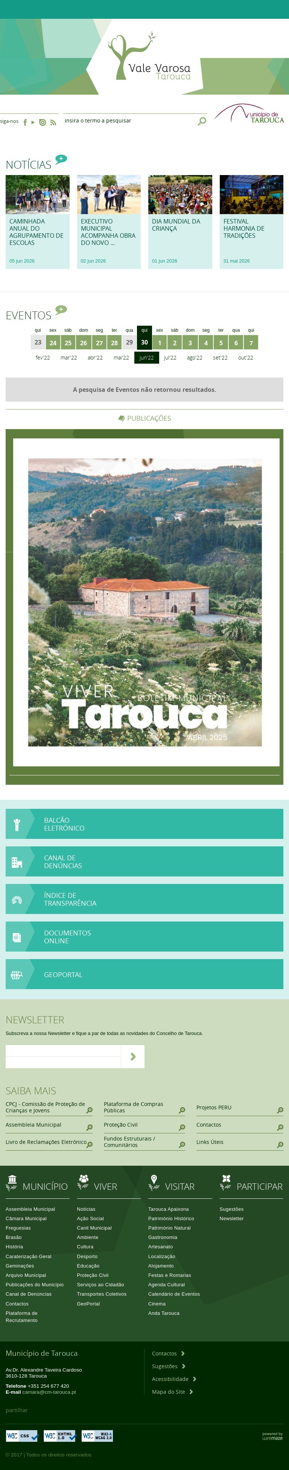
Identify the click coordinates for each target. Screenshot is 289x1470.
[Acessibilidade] (174, 1378)
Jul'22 (170, 357)
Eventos (36, 315)
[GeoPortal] (144, 974)
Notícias (36, 164)
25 (68, 343)
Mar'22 (69, 357)
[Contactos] (239, 1124)
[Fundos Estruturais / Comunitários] (144, 1141)
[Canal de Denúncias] (144, 875)
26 (83, 343)
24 (53, 343)
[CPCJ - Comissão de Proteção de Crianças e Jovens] (49, 1107)
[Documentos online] (144, 937)
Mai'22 (121, 357)
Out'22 (245, 357)
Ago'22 (194, 357)
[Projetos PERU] (239, 1107)
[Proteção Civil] (144, 1124)
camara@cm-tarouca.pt (49, 1392)
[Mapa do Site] (172, 1391)
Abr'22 (95, 357)
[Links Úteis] (239, 1141)
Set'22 (220, 357)
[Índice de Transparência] (144, 899)
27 (99, 343)
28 (114, 343)
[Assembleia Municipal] (49, 1124)
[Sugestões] (168, 1366)
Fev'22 (43, 357)
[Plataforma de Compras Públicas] (144, 1107)
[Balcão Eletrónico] (144, 824)
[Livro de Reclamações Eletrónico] (49, 1141)
